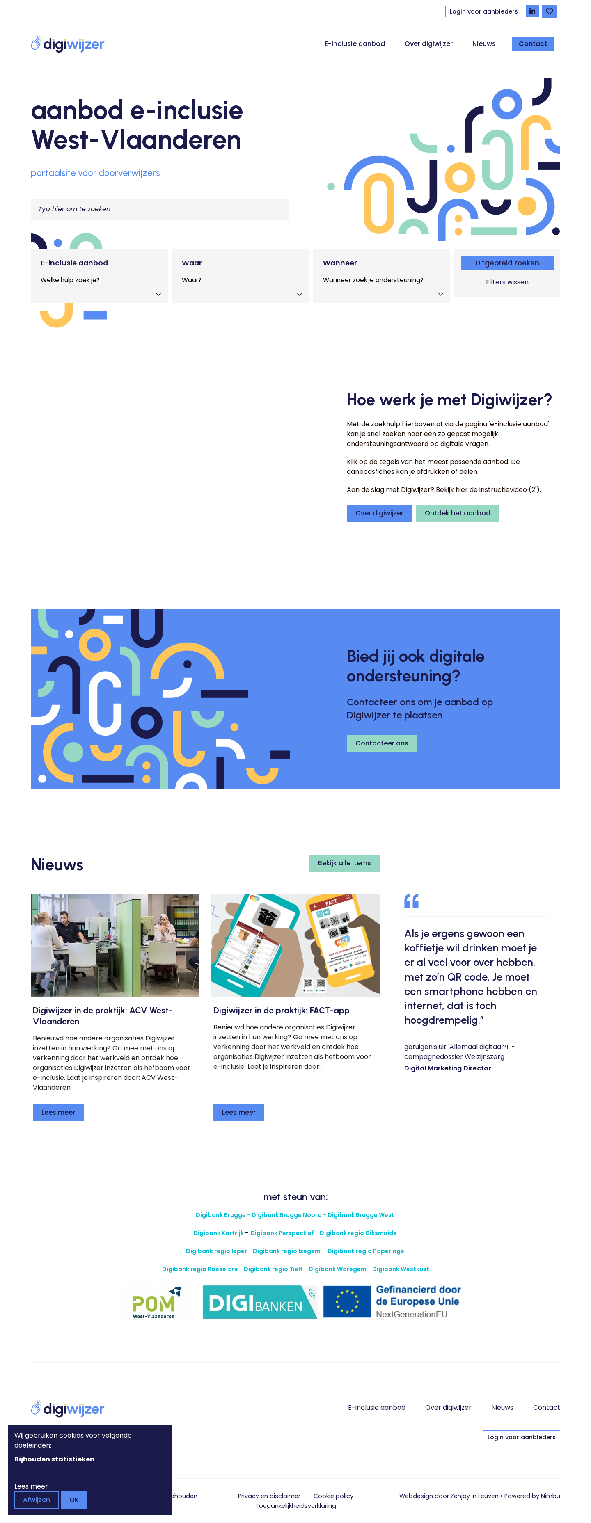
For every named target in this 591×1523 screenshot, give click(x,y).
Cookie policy (333, 1496)
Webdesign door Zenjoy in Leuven (449, 1496)
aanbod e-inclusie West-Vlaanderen (137, 124)
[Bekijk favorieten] (549, 11)
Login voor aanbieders (484, 11)
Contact (533, 43)
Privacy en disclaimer (269, 1496)
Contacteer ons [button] (381, 743)
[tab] (99, 276)
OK (74, 1500)
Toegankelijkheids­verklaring (295, 1506)
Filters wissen (507, 282)
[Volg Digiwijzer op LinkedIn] (532, 11)
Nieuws (484, 43)
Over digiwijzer (429, 43)
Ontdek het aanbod (457, 513)
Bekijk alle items (344, 863)
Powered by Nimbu (532, 1496)
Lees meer (58, 1112)
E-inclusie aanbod (355, 43)
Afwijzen (36, 1500)
